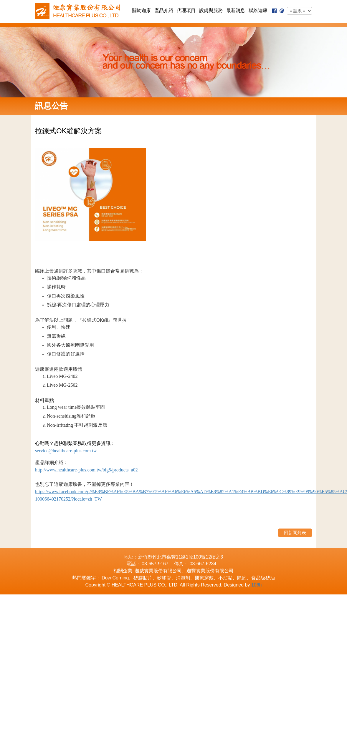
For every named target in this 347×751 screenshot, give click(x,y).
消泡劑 (183, 577)
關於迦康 (141, 10)
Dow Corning (115, 577)
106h (256, 584)
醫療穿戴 (204, 577)
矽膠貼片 (142, 577)
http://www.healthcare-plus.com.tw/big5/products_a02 (86, 469)
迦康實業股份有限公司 (79, 11)
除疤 (242, 577)
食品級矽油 (263, 577)
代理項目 (186, 10)
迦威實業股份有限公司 (158, 570)
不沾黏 (225, 577)
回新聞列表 (295, 532)
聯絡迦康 (258, 10)
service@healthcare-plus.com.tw (66, 450)
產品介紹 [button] (163, 10)
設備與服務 (211, 10)
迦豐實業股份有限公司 (210, 570)
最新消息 (235, 10)
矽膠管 (164, 577)
